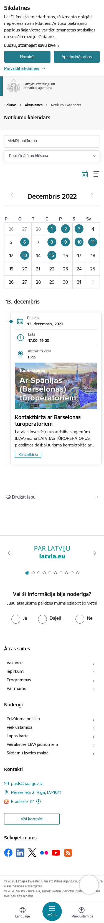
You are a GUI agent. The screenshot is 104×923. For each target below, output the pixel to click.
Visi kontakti (32, 818)
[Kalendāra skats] (85, 174)
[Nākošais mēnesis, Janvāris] (92, 195)
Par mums (16, 688)
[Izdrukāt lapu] (52, 497)
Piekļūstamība (19, 727)
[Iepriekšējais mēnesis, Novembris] (12, 195)
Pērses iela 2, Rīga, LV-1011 (36, 792)
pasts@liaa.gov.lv (26, 783)
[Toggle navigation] (52, 911)
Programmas (19, 679)
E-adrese (20, 801)
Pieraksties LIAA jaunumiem (32, 744)
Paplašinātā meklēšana (28, 155)
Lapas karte (18, 735)
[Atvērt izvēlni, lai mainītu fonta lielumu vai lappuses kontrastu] (81, 913)
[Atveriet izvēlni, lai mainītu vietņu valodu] (22, 913)
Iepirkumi (15, 671)
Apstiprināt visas (77, 56)
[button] (52, 229)
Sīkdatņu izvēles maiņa (28, 753)
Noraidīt (27, 56)
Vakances (15, 662)
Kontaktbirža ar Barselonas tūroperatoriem (48, 420)
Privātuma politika (23, 718)
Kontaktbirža (28, 455)
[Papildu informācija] (38, 801)
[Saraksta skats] (96, 174)
